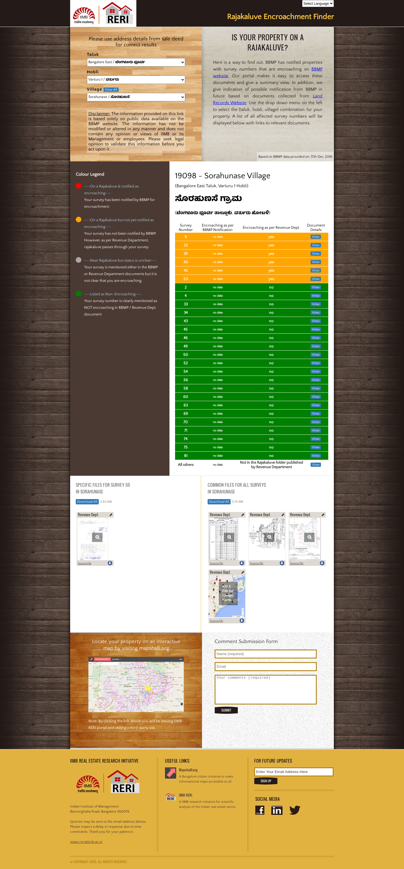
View (316, 237)
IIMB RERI (185, 795)
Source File (84, 563)
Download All (87, 502)
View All (111, 90)
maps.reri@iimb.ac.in (86, 842)
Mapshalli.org (188, 769)
